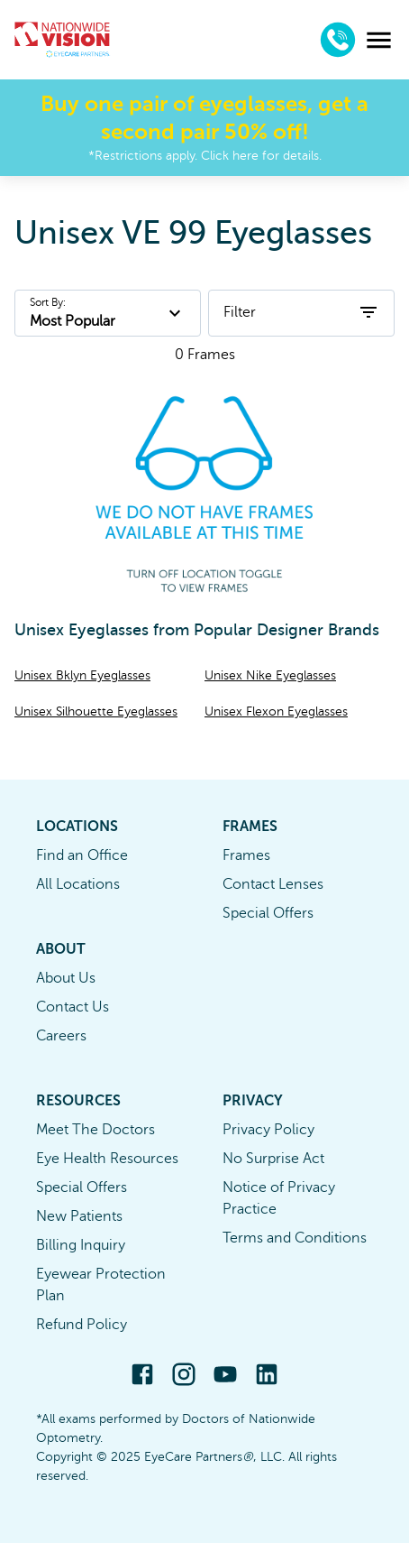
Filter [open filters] (301, 312)
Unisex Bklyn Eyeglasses (82, 675)
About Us (65, 978)
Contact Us (72, 1007)
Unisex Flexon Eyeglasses (276, 711)
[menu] (379, 40)
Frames (246, 855)
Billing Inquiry (80, 1245)
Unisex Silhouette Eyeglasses (95, 711)
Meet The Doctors (95, 1130)
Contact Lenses (273, 884)
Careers (61, 1036)
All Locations (78, 884)
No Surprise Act (273, 1158)
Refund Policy (81, 1325)
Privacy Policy (268, 1130)
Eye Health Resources (107, 1158)
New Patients (79, 1216)
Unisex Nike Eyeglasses (270, 675)
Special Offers (268, 913)
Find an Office (82, 855)
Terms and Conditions (295, 1238)
